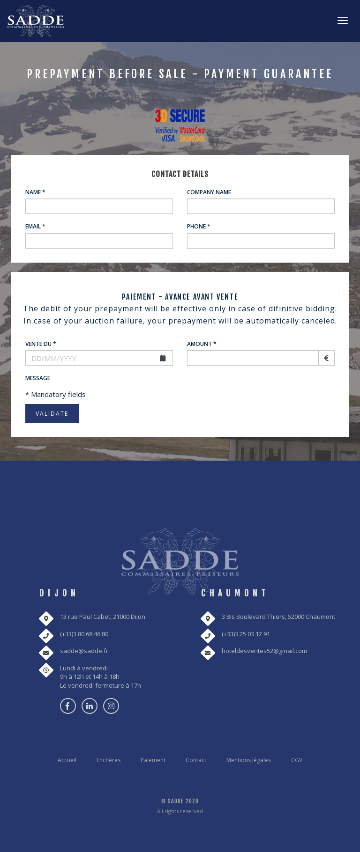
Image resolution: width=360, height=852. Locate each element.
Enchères (108, 760)
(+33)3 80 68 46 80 (84, 634)
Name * (35, 192)
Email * (35, 226)
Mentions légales (248, 760)
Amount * (202, 344)
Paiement (153, 760)
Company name (209, 192)
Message (37, 378)
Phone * (198, 226)
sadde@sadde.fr (84, 650)
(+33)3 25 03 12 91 (246, 634)
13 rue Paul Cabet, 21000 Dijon (102, 616)
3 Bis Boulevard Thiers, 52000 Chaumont (278, 616)
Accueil (67, 760)
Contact (196, 760)
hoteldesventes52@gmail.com (264, 650)
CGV (296, 760)
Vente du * (40, 344)
